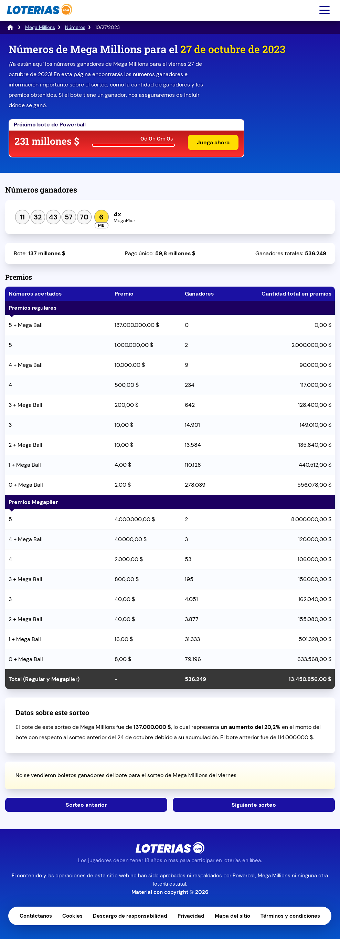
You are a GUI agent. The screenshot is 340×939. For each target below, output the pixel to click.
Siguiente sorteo (254, 804)
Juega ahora (213, 142)
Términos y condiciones (290, 915)
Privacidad (191, 915)
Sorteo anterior (86, 804)
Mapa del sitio (232, 915)
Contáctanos (36, 915)
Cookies (72, 915)
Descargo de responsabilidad (130, 915)
